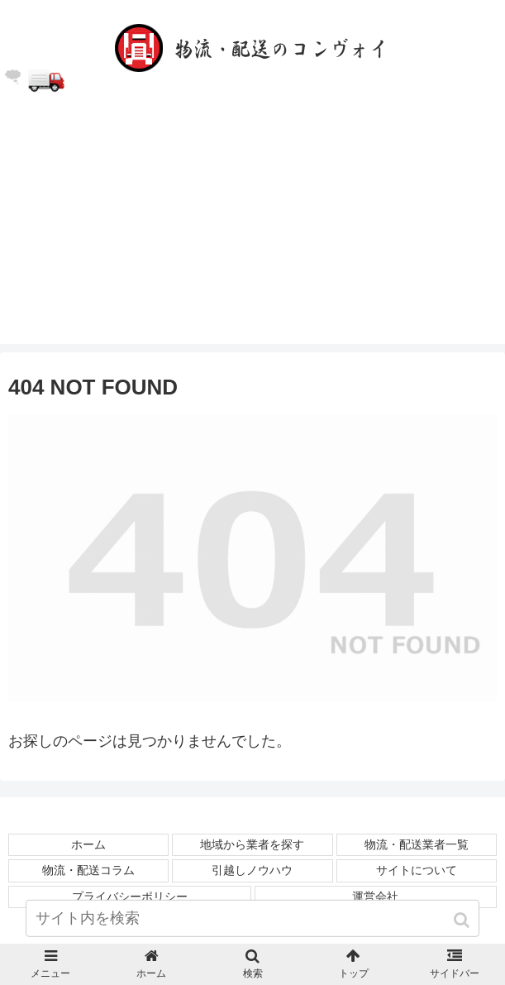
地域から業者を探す (252, 844)
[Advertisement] (252, 228)
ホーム (88, 844)
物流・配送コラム (88, 870)
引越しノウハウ (252, 870)
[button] (463, 920)
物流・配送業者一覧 (416, 844)
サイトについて (416, 870)
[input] (253, 918)
